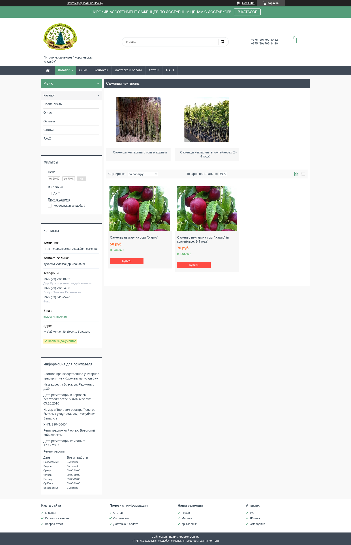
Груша (186, 512)
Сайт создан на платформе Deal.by (175, 536)
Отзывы (49, 121)
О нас (83, 70)
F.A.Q (170, 70)
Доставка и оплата (128, 70)
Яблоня (255, 518)
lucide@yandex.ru (55, 316)
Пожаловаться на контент (201, 540)
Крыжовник (189, 524)
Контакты (101, 70)
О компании (121, 518)
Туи (252, 512)
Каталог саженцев (57, 518)
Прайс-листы (52, 104)
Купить (126, 261)
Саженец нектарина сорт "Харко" (134, 237)
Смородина (257, 524)
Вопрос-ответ (54, 524)
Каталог (64, 70)
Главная (50, 512)
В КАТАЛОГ (247, 12)
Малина (187, 518)
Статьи (154, 70)
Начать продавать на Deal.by (85, 3)
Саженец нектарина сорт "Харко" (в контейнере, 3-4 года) (203, 239)
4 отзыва (248, 3)
